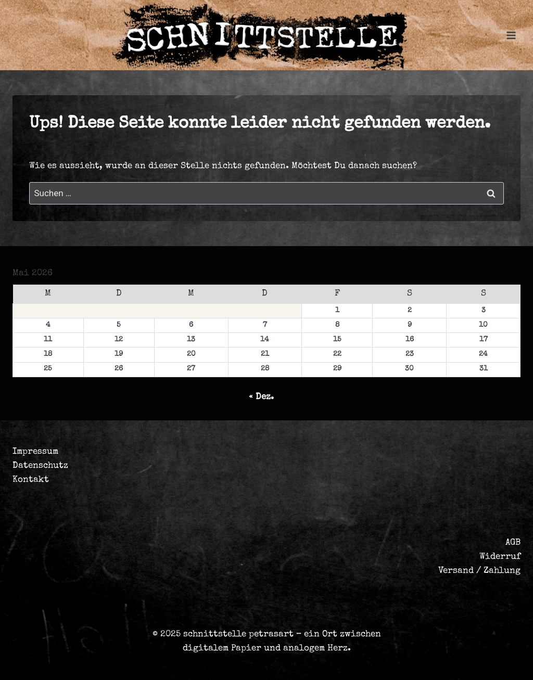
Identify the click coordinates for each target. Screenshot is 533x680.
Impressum (35, 451)
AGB (513, 542)
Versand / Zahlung (479, 571)
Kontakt (30, 480)
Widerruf (500, 557)
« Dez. (261, 397)
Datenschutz (40, 465)
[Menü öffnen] (511, 35)
